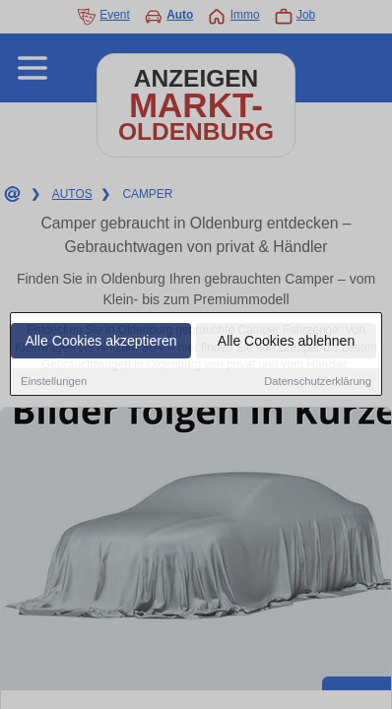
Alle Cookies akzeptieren (100, 342)
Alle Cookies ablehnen (286, 342)
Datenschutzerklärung (317, 382)
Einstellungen (54, 382)
